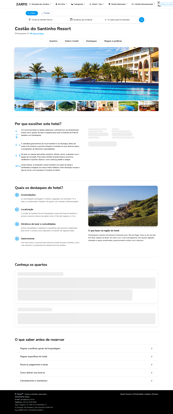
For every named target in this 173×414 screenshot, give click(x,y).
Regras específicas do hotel (33, 356)
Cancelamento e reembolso (33, 380)
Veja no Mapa (37, 33)
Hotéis (31, 13)
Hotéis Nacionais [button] (117, 4)
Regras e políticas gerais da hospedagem (40, 348)
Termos (155, 394)
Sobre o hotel (72, 41)
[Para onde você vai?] (48, 20)
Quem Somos (126, 394)
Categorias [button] (77, 4)
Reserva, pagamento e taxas (34, 364)
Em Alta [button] (60, 4)
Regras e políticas (113, 41)
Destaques (91, 41)
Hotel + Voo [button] (96, 4)
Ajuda (147, 394)
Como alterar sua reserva (32, 372)
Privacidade (138, 394)
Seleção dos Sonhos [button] (39, 4)
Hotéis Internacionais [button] (143, 4)
